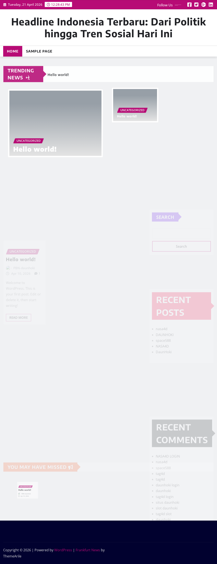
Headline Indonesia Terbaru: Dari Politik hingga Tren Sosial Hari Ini (108, 27)
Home (12, 51)
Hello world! (38, 145)
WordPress (63, 550)
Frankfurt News (88, 550)
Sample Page (39, 51)
